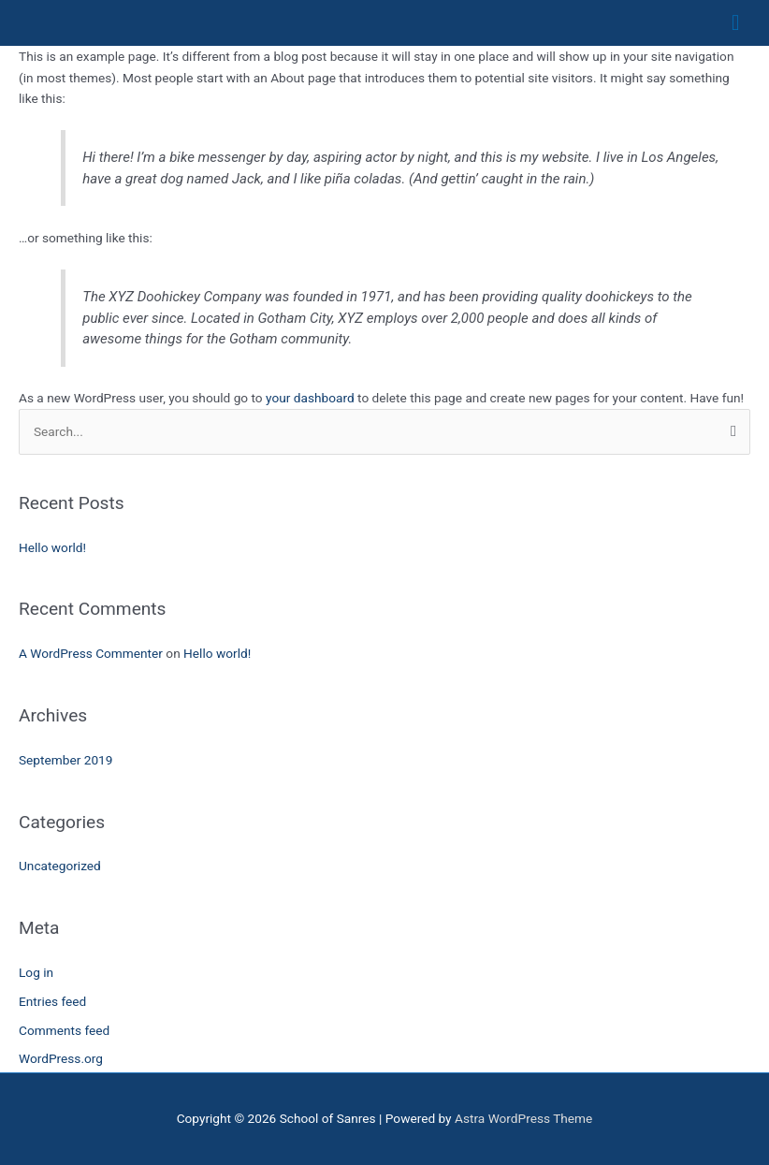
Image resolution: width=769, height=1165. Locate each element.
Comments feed (64, 1030)
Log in (36, 972)
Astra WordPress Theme (523, 1118)
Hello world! (52, 547)
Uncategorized (60, 865)
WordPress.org (61, 1058)
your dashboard (310, 397)
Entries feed (52, 1001)
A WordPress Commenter (91, 653)
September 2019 (65, 759)
